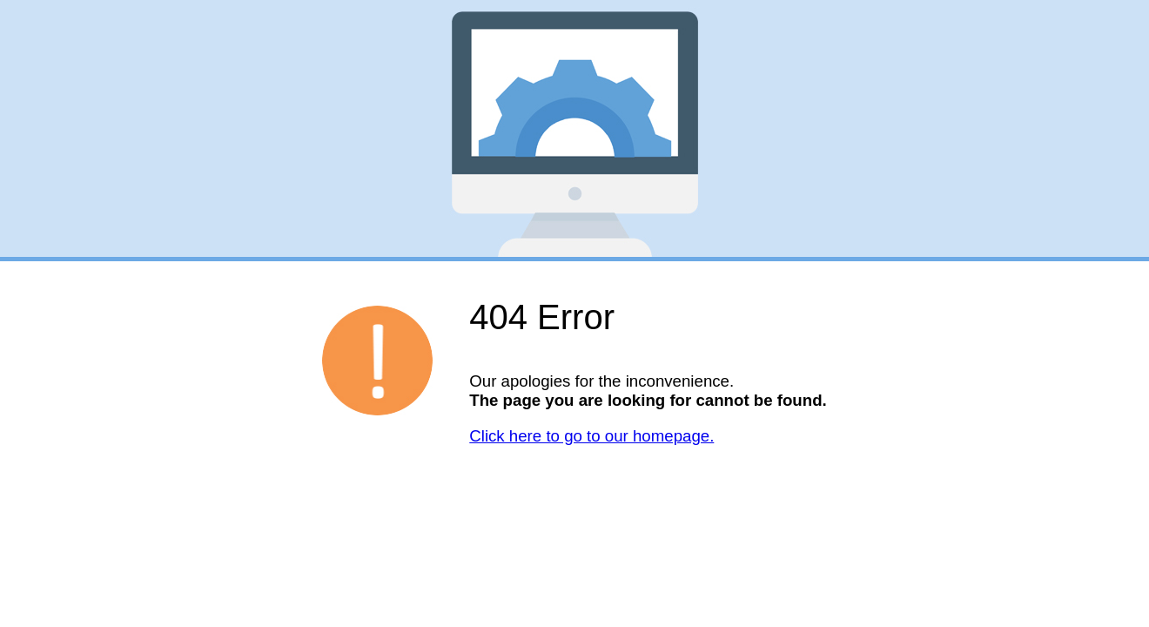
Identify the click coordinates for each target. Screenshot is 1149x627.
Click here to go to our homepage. (591, 436)
